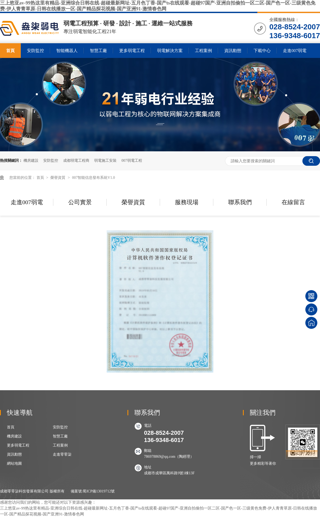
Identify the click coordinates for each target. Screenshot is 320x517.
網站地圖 (14, 463)
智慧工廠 (98, 50)
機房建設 (30, 161)
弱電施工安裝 (105, 161)
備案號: (77, 491)
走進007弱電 (294, 50)
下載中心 (262, 50)
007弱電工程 (132, 161)
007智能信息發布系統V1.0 (93, 178)
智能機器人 (67, 50)
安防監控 (35, 50)
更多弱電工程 (132, 50)
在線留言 (293, 202)
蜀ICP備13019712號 (99, 491)
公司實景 (80, 202)
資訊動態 (232, 50)
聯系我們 (240, 202)
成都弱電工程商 (76, 161)
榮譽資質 (58, 178)
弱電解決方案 (170, 50)
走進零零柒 (62, 454)
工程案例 (203, 50)
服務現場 (186, 202)
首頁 (10, 50)
